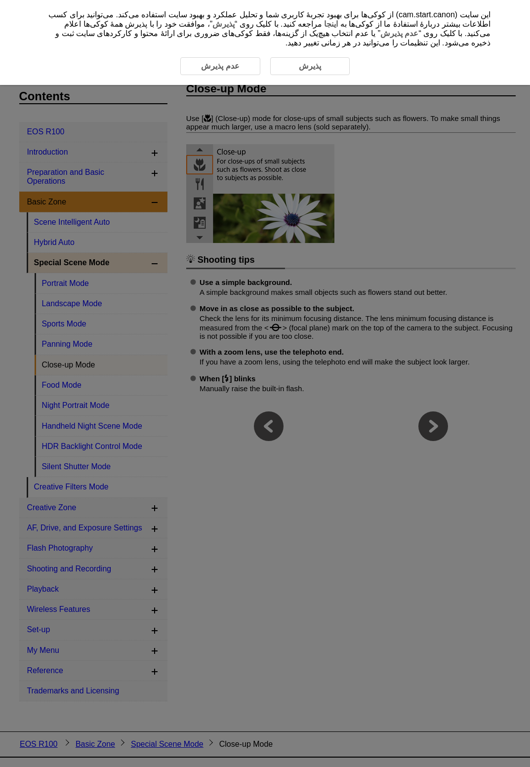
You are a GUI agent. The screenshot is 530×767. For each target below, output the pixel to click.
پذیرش (223, 24)
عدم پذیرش (399, 33)
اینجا (331, 24)
